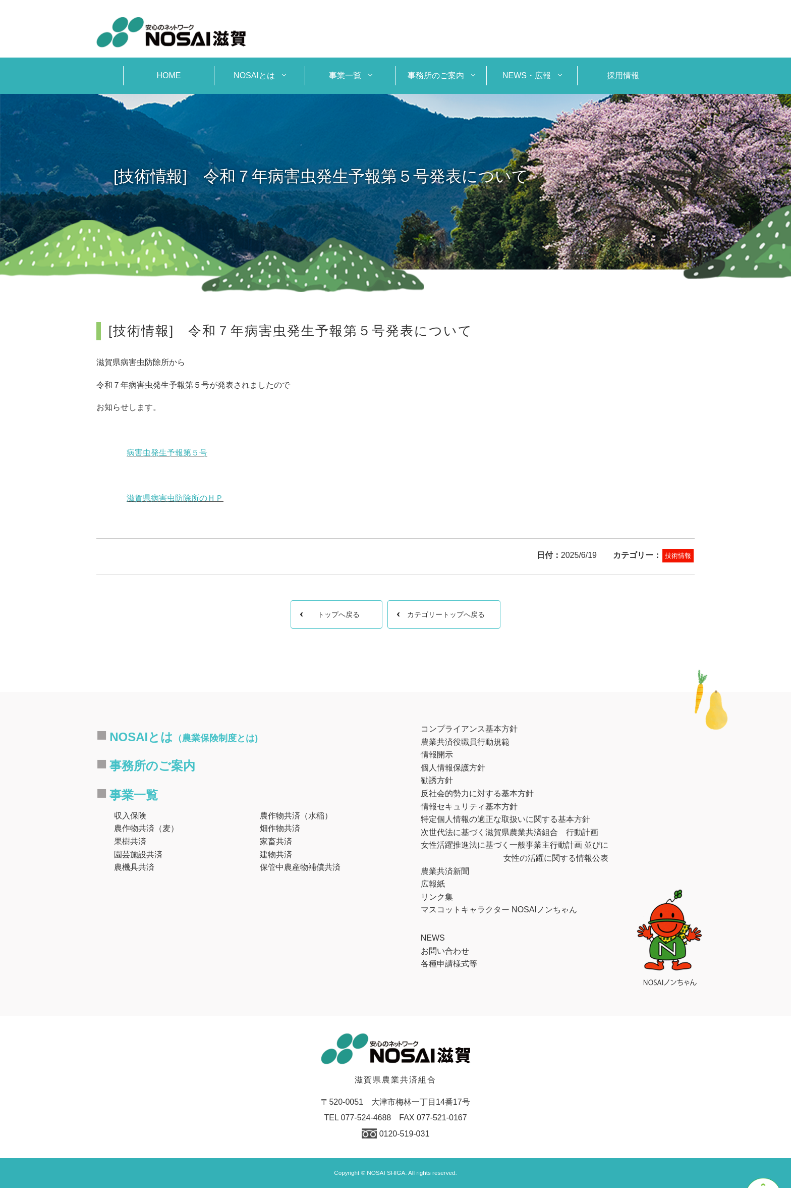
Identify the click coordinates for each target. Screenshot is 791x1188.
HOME (169, 75)
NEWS (433, 938)
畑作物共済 (280, 828)
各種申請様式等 (449, 963)
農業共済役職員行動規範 (465, 742)
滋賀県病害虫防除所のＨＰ (175, 498)
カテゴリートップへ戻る (446, 614)
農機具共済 (134, 867)
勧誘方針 (437, 780)
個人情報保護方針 (453, 767)
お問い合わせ (445, 951)
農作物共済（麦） (146, 828)
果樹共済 (130, 841)
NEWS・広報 (526, 75)
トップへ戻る (338, 614)
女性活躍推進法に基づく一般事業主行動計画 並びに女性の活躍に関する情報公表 (514, 851)
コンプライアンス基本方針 (469, 729)
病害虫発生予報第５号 (167, 452)
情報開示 (437, 754)
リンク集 (437, 897)
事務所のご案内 (436, 75)
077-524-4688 (366, 1117)
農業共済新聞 (445, 871)
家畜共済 (276, 841)
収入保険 (130, 815)
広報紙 (433, 884)
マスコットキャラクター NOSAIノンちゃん (499, 909)
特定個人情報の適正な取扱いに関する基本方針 (505, 819)
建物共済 (276, 854)
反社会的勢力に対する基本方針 (477, 793)
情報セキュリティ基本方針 (469, 806)
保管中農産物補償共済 (300, 867)
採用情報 (623, 75)
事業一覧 (345, 75)
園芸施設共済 (138, 854)
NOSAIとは (254, 75)
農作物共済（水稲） (296, 815)
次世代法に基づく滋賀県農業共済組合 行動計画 (509, 832)
